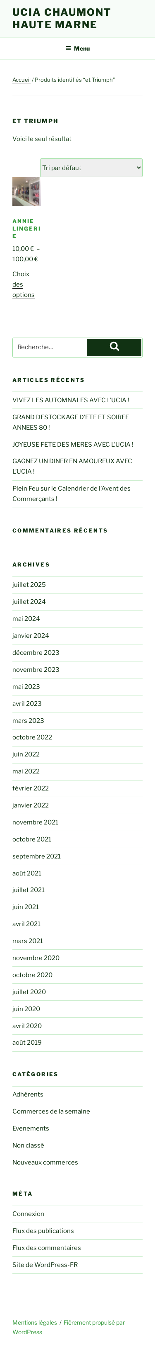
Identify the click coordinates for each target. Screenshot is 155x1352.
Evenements (30, 1128)
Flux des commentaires (46, 1248)
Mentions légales (34, 1322)
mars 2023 (28, 721)
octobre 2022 (32, 737)
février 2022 (30, 788)
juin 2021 (25, 907)
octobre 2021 (31, 839)
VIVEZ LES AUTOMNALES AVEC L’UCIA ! (70, 400)
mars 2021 (27, 941)
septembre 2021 (36, 856)
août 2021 (26, 873)
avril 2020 (27, 1026)
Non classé (28, 1145)
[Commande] (91, 167)
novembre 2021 (35, 822)
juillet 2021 (28, 890)
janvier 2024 (30, 636)
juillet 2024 (29, 601)
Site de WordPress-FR (45, 1265)
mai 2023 (26, 687)
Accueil (21, 79)
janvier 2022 (30, 805)
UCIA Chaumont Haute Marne (62, 18)
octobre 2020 (32, 975)
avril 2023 (27, 704)
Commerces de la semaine (51, 1111)
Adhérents (27, 1094)
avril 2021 (26, 924)
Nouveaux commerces (45, 1162)
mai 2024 (26, 619)
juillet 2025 (29, 584)
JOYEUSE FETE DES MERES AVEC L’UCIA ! (73, 444)
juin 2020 (26, 1009)
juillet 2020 (29, 992)
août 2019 (27, 1042)
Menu (77, 48)
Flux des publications (43, 1231)
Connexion (28, 1214)
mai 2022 (26, 771)
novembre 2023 (36, 670)
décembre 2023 (36, 653)
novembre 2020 (36, 958)
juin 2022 (26, 754)
